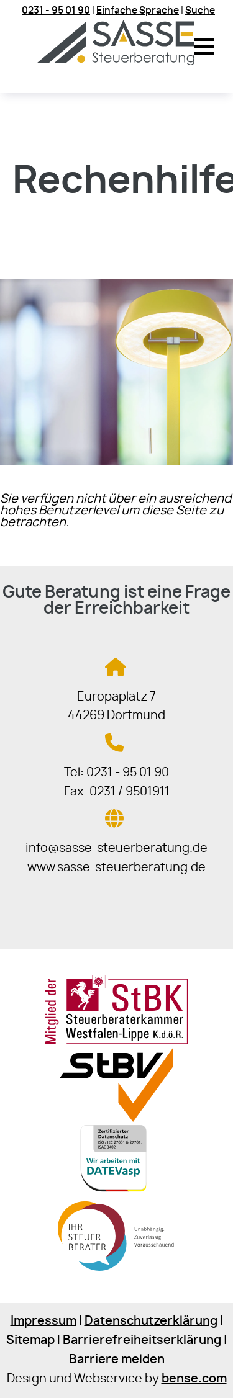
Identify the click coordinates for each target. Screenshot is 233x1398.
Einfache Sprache (137, 11)
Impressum (43, 1321)
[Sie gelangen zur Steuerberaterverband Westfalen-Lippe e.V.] (116, 1118)
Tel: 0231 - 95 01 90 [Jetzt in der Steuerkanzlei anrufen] (116, 773)
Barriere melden (117, 1360)
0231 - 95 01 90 (56, 11)
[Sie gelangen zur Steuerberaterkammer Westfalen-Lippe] (116, 1041)
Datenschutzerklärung (151, 1321)
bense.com (194, 1379)
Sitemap (30, 1340)
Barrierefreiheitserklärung (142, 1340)
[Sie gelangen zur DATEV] (117, 1195)
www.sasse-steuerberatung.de (116, 868)
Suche (200, 11)
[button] (204, 46)
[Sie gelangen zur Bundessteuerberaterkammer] (116, 1272)
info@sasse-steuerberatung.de (116, 848)
